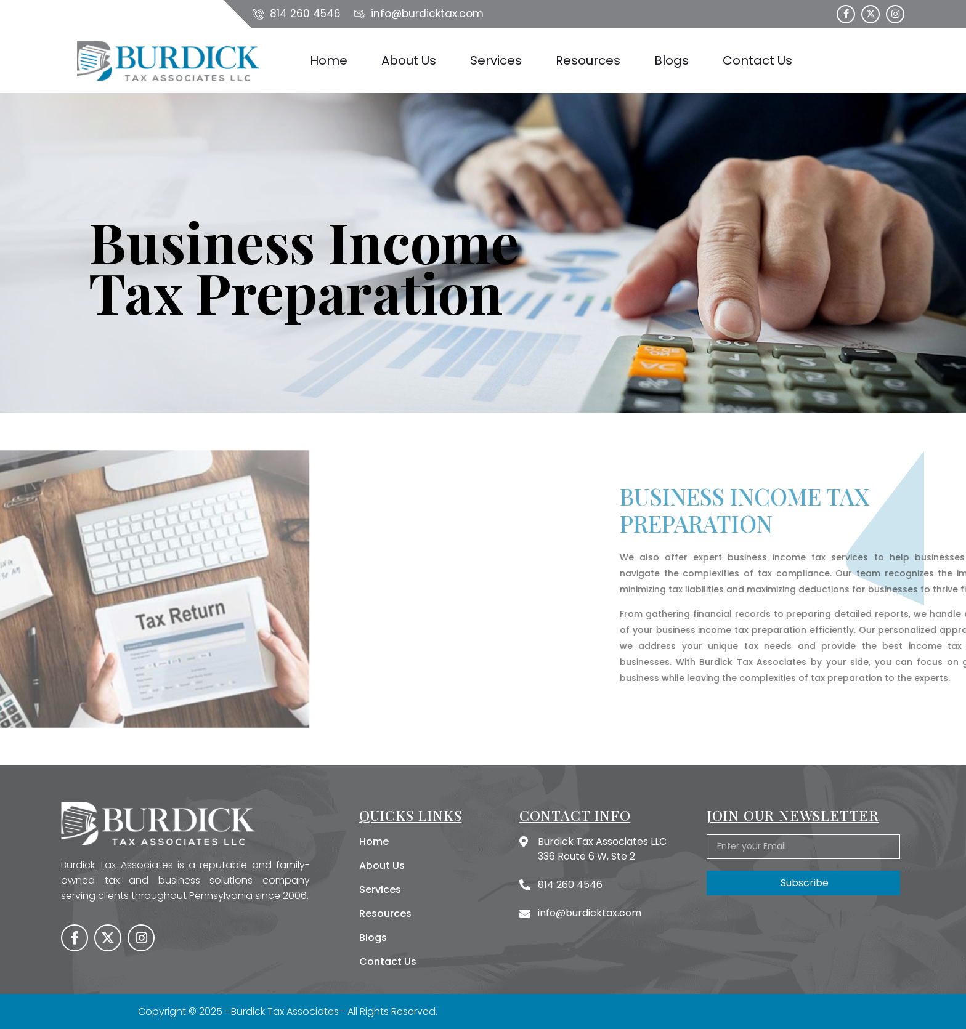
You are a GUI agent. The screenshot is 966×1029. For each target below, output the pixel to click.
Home (328, 60)
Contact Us (757, 60)
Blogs (671, 60)
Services (496, 60)
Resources (588, 60)
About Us (408, 60)
